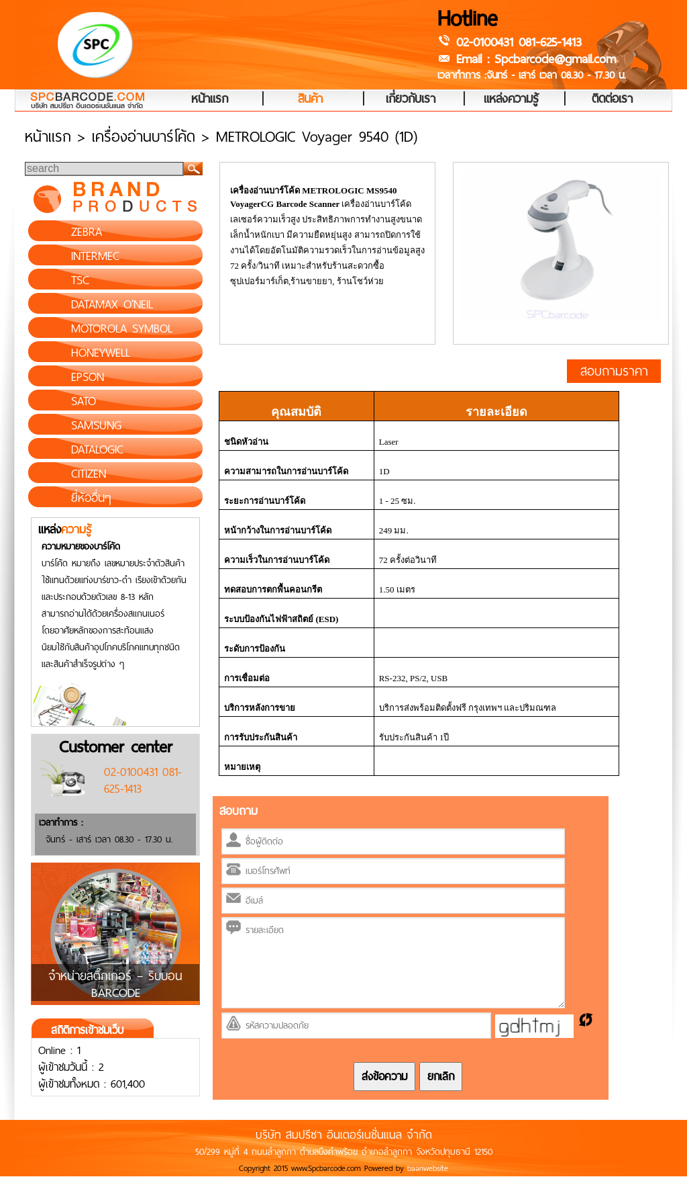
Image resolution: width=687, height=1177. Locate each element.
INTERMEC (95, 256)
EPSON (87, 377)
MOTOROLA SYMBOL (121, 328)
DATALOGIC (97, 449)
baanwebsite (427, 1168)
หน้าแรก (209, 99)
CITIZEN (88, 473)
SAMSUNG (96, 425)
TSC (80, 280)
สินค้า (310, 99)
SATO (83, 401)
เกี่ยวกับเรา (410, 99)
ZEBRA (86, 232)
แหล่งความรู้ (511, 99)
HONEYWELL (100, 352)
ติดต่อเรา (612, 99)
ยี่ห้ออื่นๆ (91, 498)
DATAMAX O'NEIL (112, 304)
